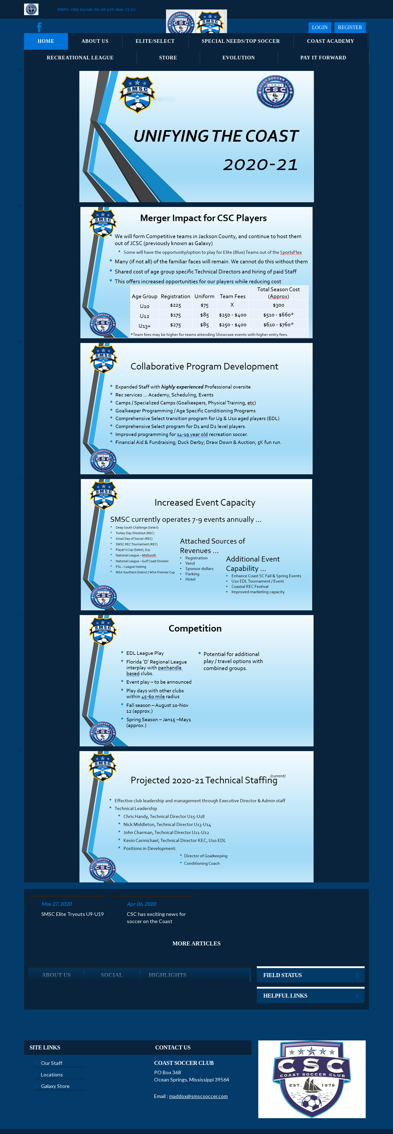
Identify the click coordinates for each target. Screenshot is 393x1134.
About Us (95, 41)
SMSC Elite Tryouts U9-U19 (72, 886)
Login (320, 27)
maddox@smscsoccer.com (198, 1068)
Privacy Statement (120, 1112)
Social (112, 947)
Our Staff (51, 1035)
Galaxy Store (55, 1058)
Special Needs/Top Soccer (241, 41)
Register (350, 27)
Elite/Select (155, 41)
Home (46, 41)
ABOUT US (56, 947)
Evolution (238, 57)
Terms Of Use (155, 1112)
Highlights (167, 947)
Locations (52, 1046)
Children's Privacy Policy (238, 1112)
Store (168, 57)
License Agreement (191, 1112)
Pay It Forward (323, 57)
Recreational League (80, 57)
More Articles (196, 915)
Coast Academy (331, 41)
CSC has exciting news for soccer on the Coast (156, 889)
